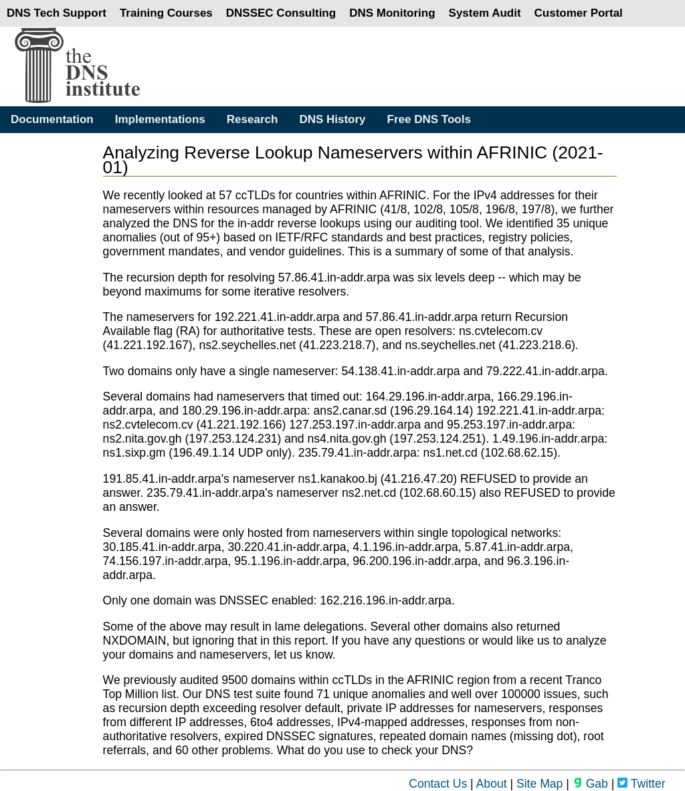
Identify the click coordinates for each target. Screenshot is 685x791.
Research (252, 119)
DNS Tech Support (56, 13)
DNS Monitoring (392, 13)
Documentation (52, 119)
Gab (590, 783)
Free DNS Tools (429, 119)
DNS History (332, 119)
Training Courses (166, 13)
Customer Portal (578, 13)
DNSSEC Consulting (281, 13)
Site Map (539, 783)
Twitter (641, 783)
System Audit (485, 13)
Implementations (160, 119)
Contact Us (438, 783)
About (491, 783)
